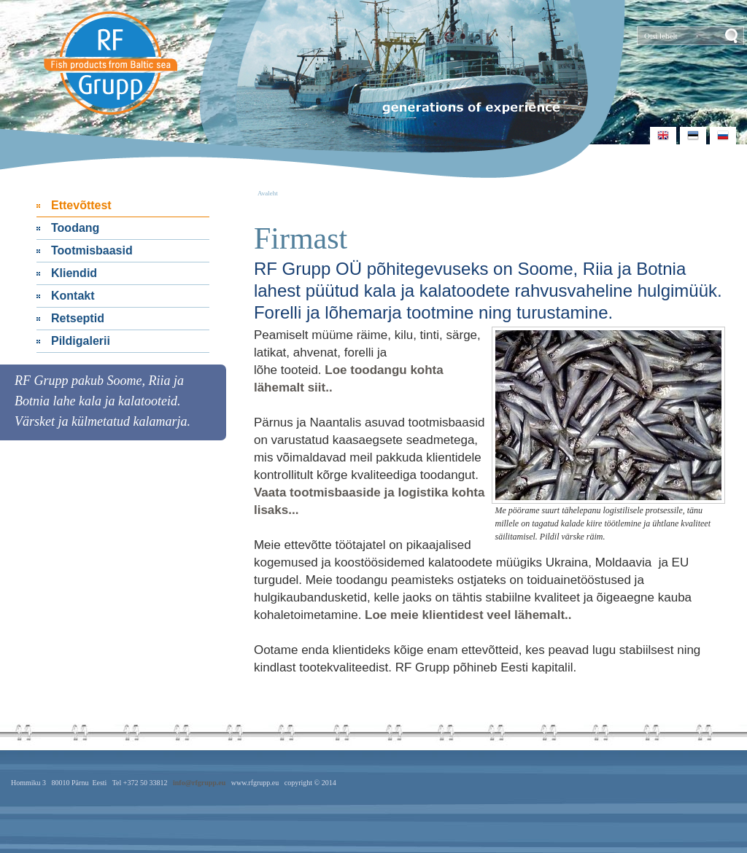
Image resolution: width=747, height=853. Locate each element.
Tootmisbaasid (92, 250)
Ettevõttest (81, 205)
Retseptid (77, 318)
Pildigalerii (80, 341)
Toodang (75, 228)
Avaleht (268, 193)
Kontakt (73, 295)
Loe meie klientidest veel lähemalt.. (468, 615)
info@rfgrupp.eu (199, 783)
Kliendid (74, 273)
